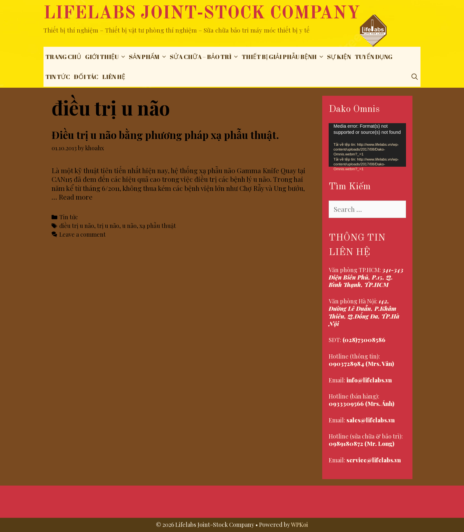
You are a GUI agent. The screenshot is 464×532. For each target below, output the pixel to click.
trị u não (108, 225)
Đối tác (86, 77)
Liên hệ (113, 77)
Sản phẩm (148, 57)
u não (129, 225)
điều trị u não (76, 225)
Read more (75, 196)
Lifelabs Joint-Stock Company (202, 14)
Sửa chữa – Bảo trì (205, 57)
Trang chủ (63, 57)
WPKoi (299, 524)
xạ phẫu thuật (158, 225)
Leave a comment (82, 234)
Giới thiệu (106, 57)
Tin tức (57, 77)
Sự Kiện (339, 57)
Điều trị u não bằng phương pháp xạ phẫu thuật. (165, 135)
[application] (367, 145)
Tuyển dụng (373, 57)
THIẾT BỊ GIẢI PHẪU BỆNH (283, 57)
